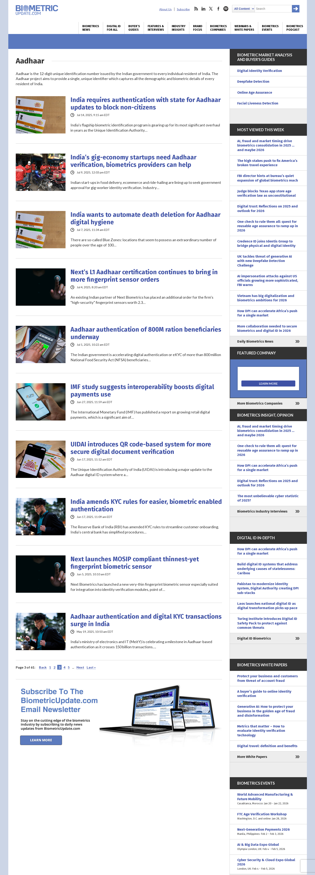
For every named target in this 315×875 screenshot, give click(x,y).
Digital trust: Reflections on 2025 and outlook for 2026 (267, 208)
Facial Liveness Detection (257, 103)
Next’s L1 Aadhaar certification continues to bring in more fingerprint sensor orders (144, 275)
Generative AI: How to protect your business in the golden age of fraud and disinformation (266, 711)
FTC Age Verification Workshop (268, 816)
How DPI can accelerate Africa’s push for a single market (267, 313)
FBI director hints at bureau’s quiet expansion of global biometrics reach (267, 178)
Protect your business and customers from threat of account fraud (267, 678)
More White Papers (252, 757)
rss (196, 8)
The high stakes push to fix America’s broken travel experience (267, 163)
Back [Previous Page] (43, 667)
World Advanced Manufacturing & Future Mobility (268, 799)
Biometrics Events (270, 28)
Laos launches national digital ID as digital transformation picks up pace (267, 605)
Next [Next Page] (80, 667)
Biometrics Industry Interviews (262, 511)
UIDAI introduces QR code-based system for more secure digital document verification (141, 448)
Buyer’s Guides (134, 28)
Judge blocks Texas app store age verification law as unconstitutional (266, 193)
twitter (211, 8)
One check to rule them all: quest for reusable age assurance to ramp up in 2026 (267, 226)
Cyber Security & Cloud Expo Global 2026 (268, 864)
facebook (218, 8)
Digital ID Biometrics (254, 638)
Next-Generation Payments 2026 (268, 831)
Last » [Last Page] (91, 667)
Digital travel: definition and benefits (267, 746)
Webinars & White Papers (244, 28)
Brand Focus (197, 28)
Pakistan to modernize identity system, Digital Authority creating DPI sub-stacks (268, 588)
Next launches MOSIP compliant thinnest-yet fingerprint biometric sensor (135, 562)
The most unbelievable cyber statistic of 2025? (268, 498)
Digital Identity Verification (259, 71)
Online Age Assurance (254, 92)
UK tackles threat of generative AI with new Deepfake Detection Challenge (264, 261)
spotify (226, 8)
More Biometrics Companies (259, 403)
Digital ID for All (114, 28)
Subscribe (183, 9)
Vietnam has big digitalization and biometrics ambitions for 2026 (265, 298)
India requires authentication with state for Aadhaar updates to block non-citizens (146, 103)
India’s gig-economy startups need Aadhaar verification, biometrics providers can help (133, 161)
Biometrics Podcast (294, 28)
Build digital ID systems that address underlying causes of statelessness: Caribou (267, 568)
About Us (165, 9)
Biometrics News (90, 28)
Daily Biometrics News (255, 341)
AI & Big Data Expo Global (268, 846)
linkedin (203, 8)
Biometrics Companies (218, 28)
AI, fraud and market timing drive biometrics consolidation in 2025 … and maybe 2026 (265, 145)
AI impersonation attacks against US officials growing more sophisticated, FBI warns (267, 280)
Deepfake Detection (253, 81)
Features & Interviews (156, 28)
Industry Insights (178, 28)
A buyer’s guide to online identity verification (264, 693)
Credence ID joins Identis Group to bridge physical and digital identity (266, 243)
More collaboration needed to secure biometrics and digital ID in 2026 (267, 328)
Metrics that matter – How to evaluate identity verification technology (261, 730)
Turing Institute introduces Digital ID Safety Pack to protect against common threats (267, 623)
